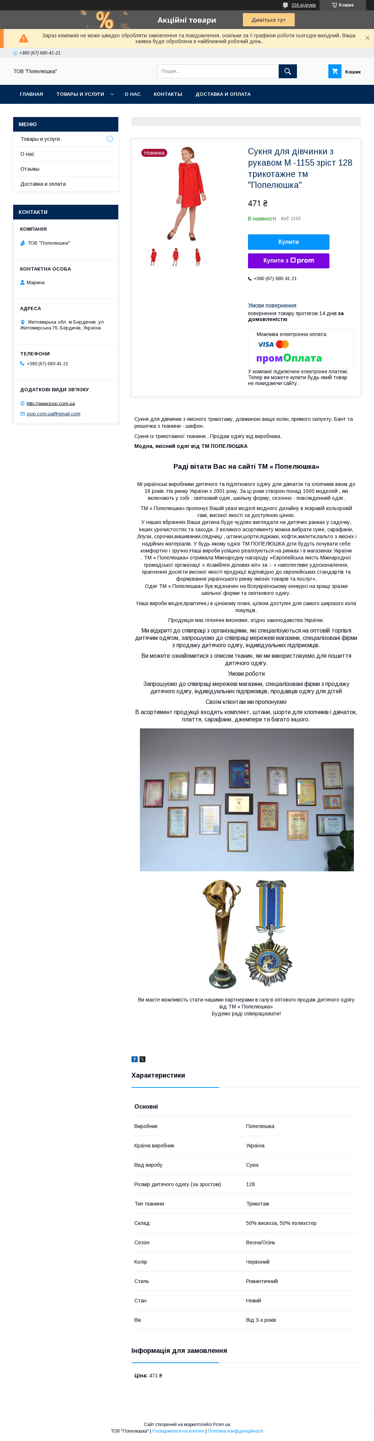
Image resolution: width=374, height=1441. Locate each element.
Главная (31, 94)
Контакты (168, 94)
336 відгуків (303, 5)
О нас (133, 94)
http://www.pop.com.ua (51, 403)
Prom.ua (221, 1424)
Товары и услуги (80, 94)
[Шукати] (288, 71)
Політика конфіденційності (235, 1431)
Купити (289, 242)
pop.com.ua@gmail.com (53, 413)
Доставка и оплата (223, 94)
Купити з (288, 260)
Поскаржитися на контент (178, 1431)
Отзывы (29, 169)
